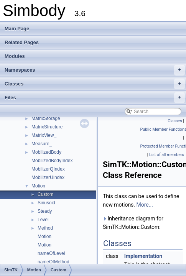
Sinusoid (46, 202)
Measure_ (41, 143)
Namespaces (95, 70)
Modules (15, 56)
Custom (45, 194)
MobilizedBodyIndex (51, 160)
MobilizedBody (46, 152)
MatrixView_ (43, 135)
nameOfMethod (53, 261)
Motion (38, 186)
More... (145, 205)
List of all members (166, 154)
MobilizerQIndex (48, 169)
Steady (45, 211)
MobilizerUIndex (47, 177)
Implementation (143, 256)
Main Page (17, 28)
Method (45, 228)
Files (95, 97)
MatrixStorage (45, 118)
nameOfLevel (51, 253)
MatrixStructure (47, 127)
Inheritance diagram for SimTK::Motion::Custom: (133, 222)
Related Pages (22, 42)
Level (43, 219)
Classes (95, 84)
